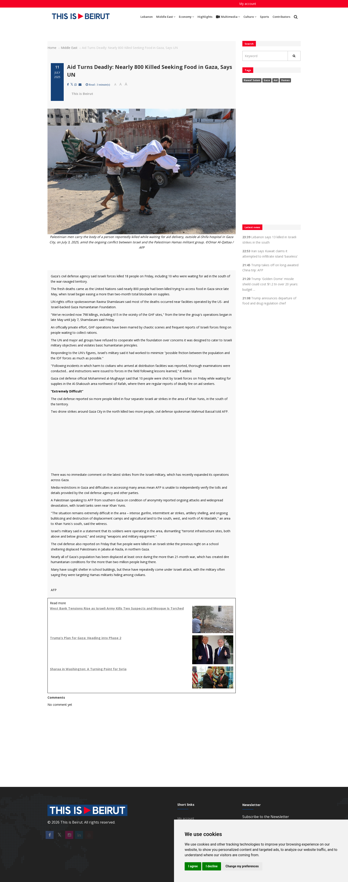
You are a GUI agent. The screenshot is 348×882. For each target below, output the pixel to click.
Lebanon (146, 17)
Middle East (165, 17)
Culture (249, 17)
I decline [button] (212, 866)
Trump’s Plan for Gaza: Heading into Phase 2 (85, 638)
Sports (264, 17)
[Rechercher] (294, 56)
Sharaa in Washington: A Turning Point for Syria (88, 669)
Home (51, 48)
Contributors (281, 17)
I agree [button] (193, 866)
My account (247, 4)
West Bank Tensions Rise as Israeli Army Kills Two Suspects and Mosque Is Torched (117, 608)
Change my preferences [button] (242, 866)
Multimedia (228, 17)
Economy (186, 17)
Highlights (205, 17)
